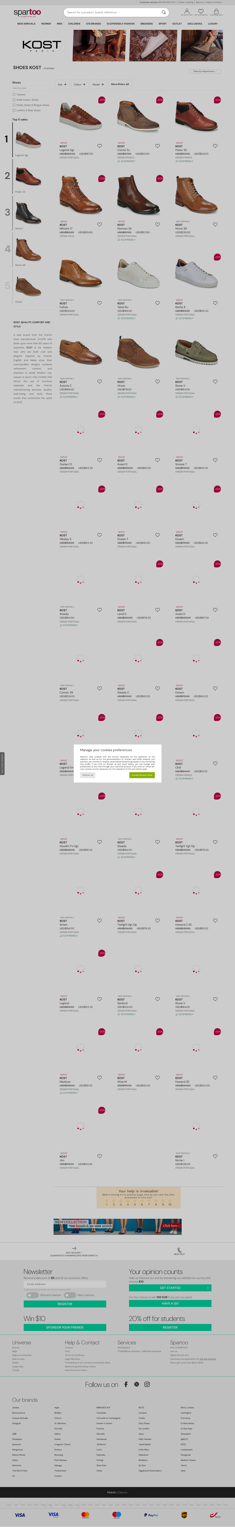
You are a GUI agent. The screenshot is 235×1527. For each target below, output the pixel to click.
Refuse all (87, 775)
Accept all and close (142, 775)
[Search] (163, 12)
